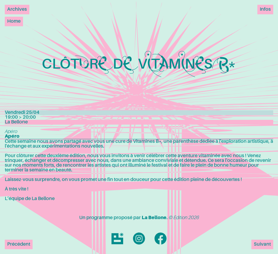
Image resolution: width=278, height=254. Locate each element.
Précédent (18, 244)
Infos (265, 9)
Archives (17, 9)
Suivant (262, 244)
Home (14, 21)
